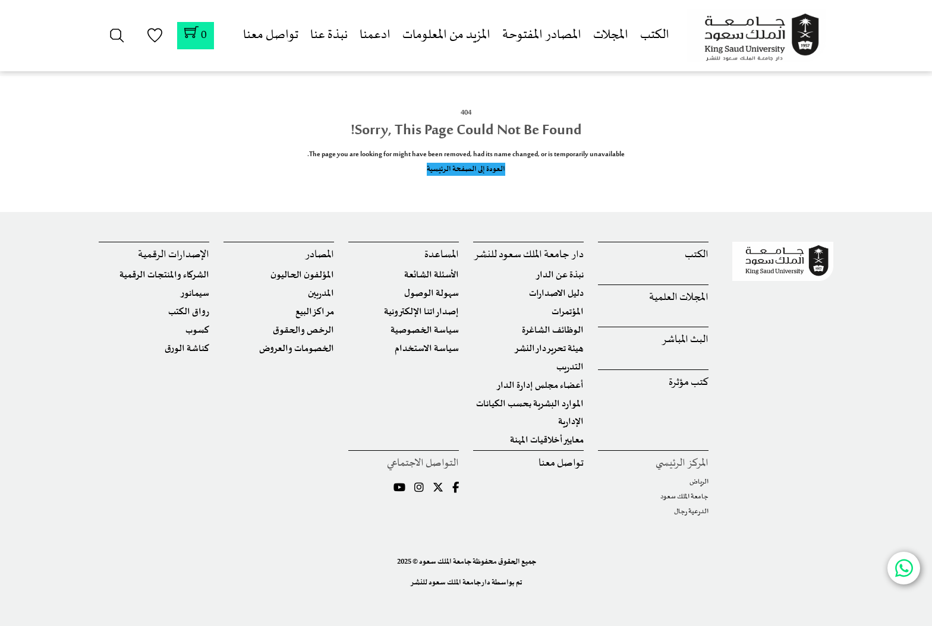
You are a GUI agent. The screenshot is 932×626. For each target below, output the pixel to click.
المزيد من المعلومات (446, 35)
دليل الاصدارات (556, 293)
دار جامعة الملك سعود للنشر (529, 255)
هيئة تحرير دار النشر (549, 349)
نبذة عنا (329, 35)
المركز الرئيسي (682, 463)
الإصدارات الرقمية (173, 255)
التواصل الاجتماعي (423, 463)
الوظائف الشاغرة (553, 330)
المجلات (610, 35)
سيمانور (194, 293)
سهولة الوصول (431, 293)
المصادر (319, 255)
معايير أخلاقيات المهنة (547, 440)
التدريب (570, 367)
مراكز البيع (314, 312)
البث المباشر (685, 340)
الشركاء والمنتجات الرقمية (164, 275)
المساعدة (441, 255)
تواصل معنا (270, 35)
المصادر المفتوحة (541, 35)
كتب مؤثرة (689, 383)
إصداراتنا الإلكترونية (421, 312)
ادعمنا (375, 35)
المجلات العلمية (679, 298)
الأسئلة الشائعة (431, 275)
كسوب (197, 330)
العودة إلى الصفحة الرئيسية (466, 169)
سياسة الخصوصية (425, 330)
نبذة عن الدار (560, 275)
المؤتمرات (568, 312)
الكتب (654, 35)
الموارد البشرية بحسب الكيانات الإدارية (530, 413)
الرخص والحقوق (303, 330)
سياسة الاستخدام (427, 349)
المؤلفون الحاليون (302, 275)
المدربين (321, 293)
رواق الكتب (188, 312)
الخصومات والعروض (296, 349)
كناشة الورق (187, 349)
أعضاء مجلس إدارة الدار (540, 385)
